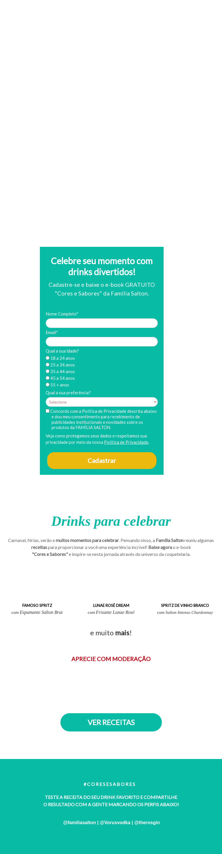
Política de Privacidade (126, 442)
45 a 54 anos (60, 378)
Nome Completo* (62, 313)
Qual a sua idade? (62, 350)
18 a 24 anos (60, 358)
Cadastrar (102, 460)
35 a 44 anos (60, 371)
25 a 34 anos (60, 364)
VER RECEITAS (111, 722)
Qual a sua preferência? (68, 392)
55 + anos (57, 384)
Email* (52, 332)
